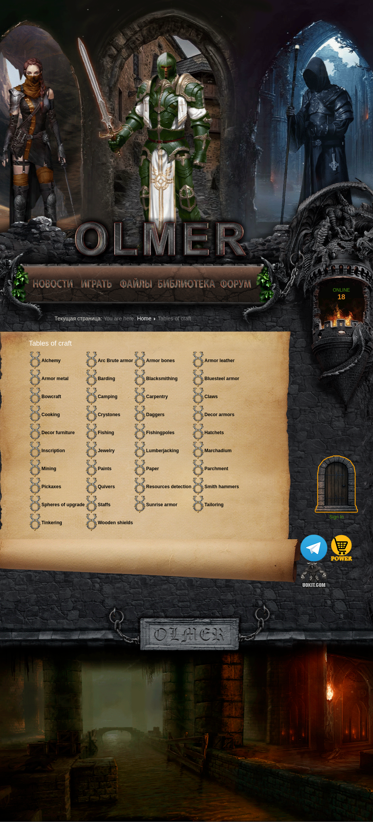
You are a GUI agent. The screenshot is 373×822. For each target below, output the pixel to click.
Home (144, 318)
